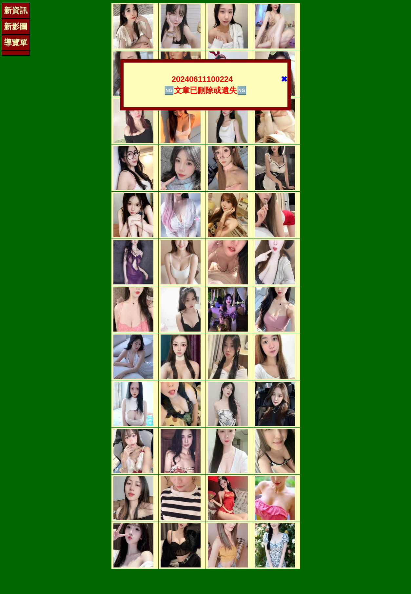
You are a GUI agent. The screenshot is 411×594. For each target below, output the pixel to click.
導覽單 (16, 42)
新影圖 (16, 26)
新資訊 (16, 10)
